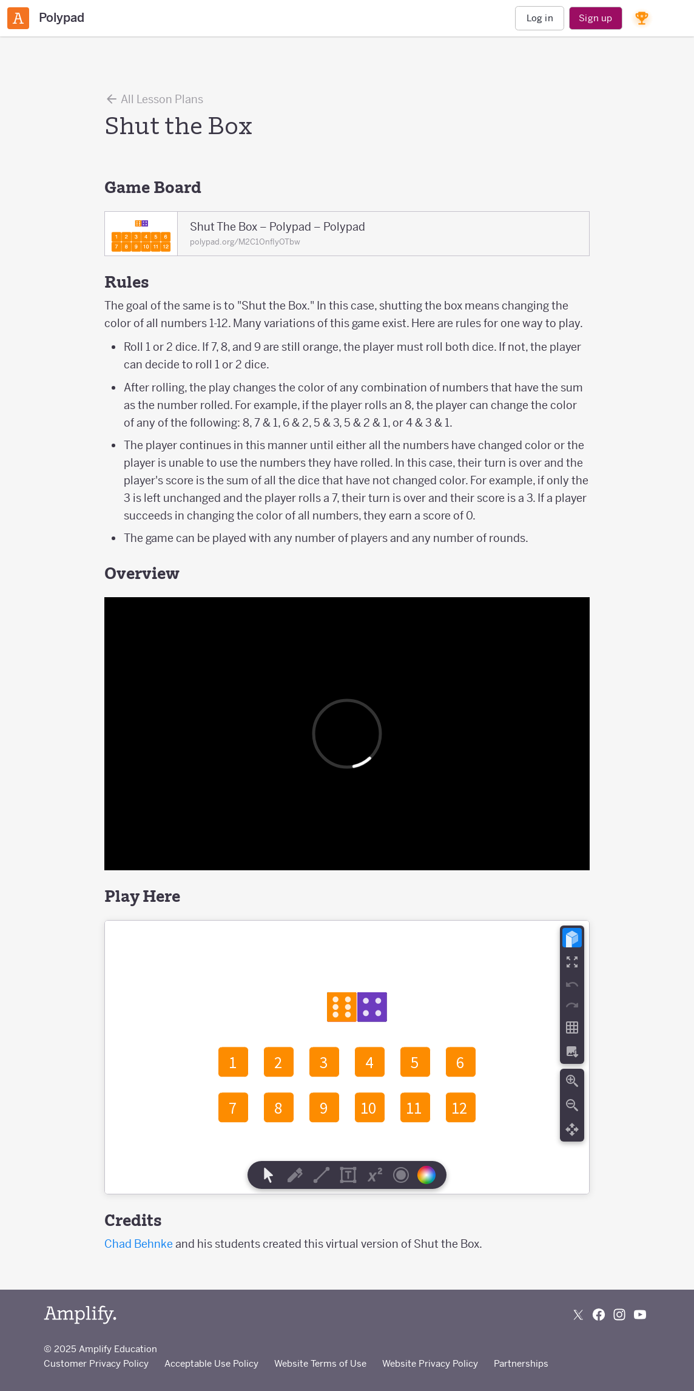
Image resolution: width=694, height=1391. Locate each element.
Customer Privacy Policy (96, 1363)
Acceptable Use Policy (211, 1363)
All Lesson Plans (153, 99)
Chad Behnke (138, 1244)
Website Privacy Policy (430, 1363)
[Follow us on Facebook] (598, 1314)
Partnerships (521, 1363)
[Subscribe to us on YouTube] (640, 1314)
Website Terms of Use (320, 1363)
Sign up (595, 18)
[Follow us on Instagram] (619, 1314)
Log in (540, 18)
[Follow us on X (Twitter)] (578, 1314)
